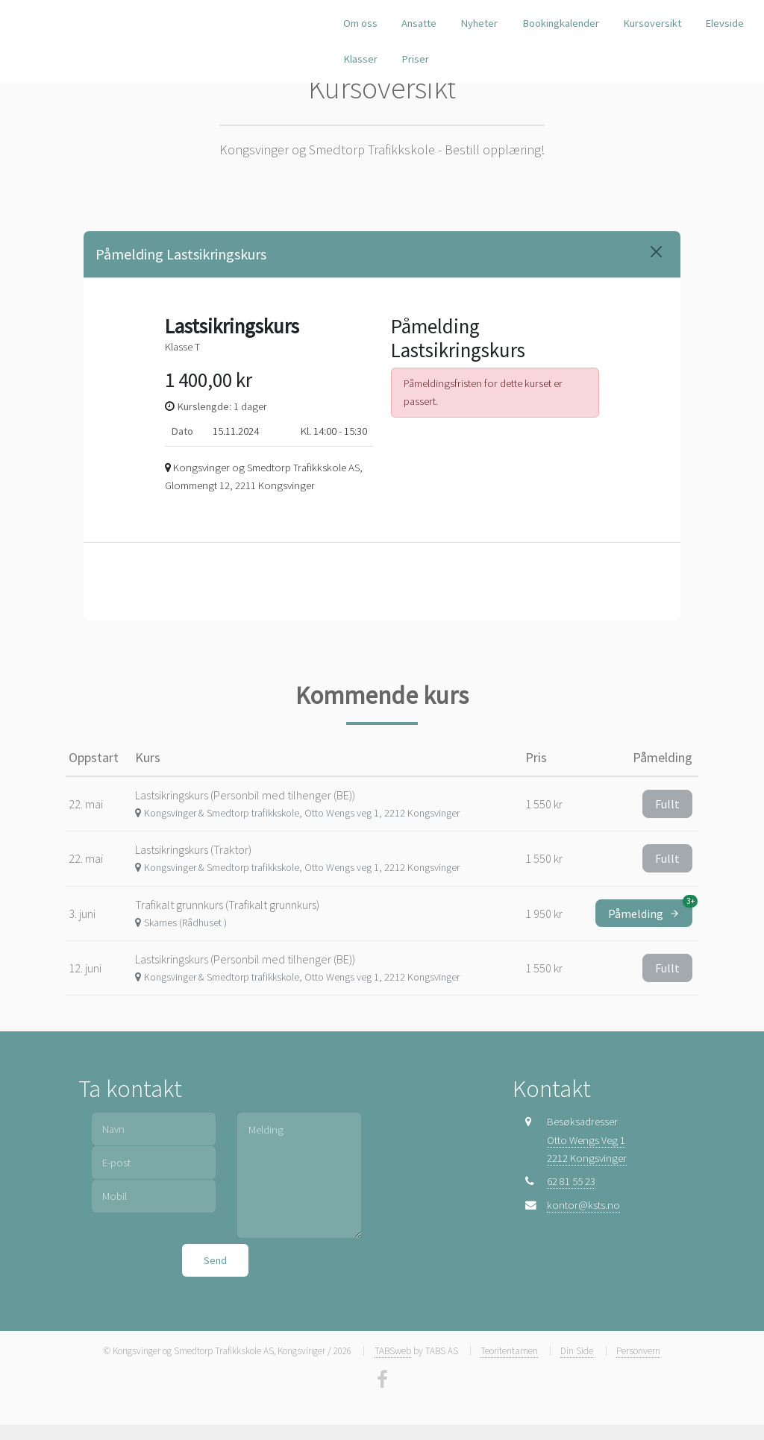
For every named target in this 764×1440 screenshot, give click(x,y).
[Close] (656, 251)
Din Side (576, 1351)
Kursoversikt (652, 23)
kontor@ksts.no (583, 1205)
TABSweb (393, 1351)
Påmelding (650, 910)
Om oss (360, 23)
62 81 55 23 (571, 1181)
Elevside (724, 23)
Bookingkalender (560, 23)
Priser (415, 59)
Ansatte (418, 23)
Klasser (360, 59)
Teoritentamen (509, 1351)
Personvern (638, 1351)
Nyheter (479, 23)
